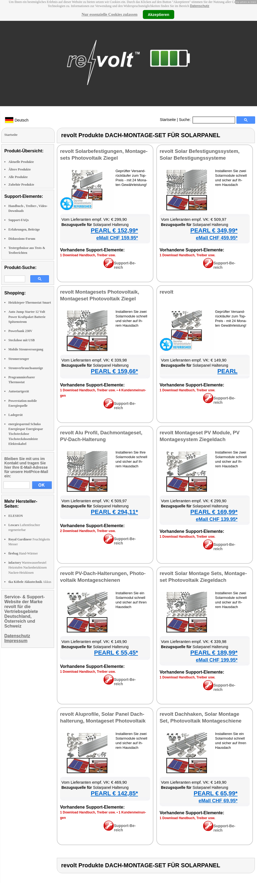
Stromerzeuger (18, 359)
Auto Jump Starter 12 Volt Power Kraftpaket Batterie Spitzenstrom (26, 316)
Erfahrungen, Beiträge (24, 229)
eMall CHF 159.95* (117, 238)
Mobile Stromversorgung (25, 349)
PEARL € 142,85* (114, 793)
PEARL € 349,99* (214, 230)
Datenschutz (199, 6)
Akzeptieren (158, 14)
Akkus (29, 582)
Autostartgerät (18, 391)
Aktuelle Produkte (21, 162)
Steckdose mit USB (21, 340)
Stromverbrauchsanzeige (25, 368)
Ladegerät (15, 415)
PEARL (227, 371)
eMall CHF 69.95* (218, 800)
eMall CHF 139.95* (217, 519)
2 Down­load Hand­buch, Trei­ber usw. (88, 531)
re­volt (166, 292)
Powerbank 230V (20, 331)
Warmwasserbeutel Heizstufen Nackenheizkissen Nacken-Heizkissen (27, 567)
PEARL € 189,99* (214, 652)
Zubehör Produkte (21, 184)
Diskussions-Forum (21, 239)
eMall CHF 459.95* (217, 238)
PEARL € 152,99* (114, 230)
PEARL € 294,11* (114, 511)
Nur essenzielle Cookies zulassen (109, 14)
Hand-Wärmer (23, 553)
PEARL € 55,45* (116, 652)
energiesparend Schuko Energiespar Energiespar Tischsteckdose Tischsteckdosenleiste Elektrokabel (25, 434)
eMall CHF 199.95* (217, 660)
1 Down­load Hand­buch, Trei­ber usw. (88, 255)
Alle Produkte (18, 177)
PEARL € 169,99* (214, 511)
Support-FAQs (18, 220)
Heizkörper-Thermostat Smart (29, 302)
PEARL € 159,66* (114, 371)
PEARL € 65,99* (216, 793)
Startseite (168, 119)
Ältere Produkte (19, 169)
